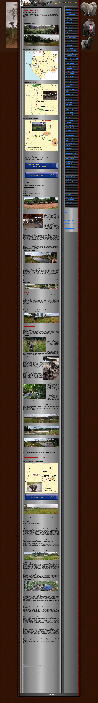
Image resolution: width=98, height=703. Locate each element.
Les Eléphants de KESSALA (71, 55)
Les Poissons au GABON (70, 158)
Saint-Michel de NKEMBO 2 (70, 199)
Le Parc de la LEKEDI (69, 27)
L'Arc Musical (68, 132)
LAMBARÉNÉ (68, 97)
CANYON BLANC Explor (71, 48)
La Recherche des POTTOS (70, 143)
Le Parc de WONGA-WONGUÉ (71, 181)
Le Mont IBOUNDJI (69, 104)
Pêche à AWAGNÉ (69, 194)
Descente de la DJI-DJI (70, 184)
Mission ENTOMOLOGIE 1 (70, 186)
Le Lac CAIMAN (69, 68)
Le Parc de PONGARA (69, 120)
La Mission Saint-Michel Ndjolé (71, 138)
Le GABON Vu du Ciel (69, 86)
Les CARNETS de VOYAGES (71, 9)
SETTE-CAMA (68, 81)
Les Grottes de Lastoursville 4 (71, 174)
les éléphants (55, 225)
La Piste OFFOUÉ (69, 169)
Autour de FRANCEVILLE (70, 32)
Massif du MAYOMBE (69, 94)
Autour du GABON (69, 19)
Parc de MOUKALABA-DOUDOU (71, 112)
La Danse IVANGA (69, 179)
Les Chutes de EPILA (70, 35)
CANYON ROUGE (70, 53)
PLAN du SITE (68, 12)
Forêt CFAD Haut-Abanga (70, 187)
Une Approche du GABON (70, 14)
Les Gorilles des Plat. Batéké (71, 168)
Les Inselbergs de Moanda (71, 71)
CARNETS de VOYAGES (69, 220)
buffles (55, 576)
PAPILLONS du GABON (69, 216)
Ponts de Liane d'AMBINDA (71, 50)
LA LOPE (67, 78)
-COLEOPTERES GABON (70, 218)
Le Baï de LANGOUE (69, 76)
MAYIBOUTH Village (69, 125)
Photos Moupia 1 (70, 60)
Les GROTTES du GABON (70, 89)
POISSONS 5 (68, 189)
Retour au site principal (69, 212)
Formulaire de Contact (69, 228)
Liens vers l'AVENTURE (70, 11)
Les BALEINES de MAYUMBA (71, 96)
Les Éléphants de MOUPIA (71, 58)
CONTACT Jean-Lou (69, 202)
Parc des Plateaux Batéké (70, 24)
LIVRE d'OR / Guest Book (70, 205)
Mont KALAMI (69, 45)
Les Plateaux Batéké (69, 22)
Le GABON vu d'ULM (69, 161)
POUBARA (69, 43)
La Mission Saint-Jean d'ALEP (71, 166)
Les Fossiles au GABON (70, 133)
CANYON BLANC (70, 40)
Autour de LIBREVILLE (70, 73)
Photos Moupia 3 (70, 61)
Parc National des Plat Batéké (71, 25)
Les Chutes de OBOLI (70, 63)
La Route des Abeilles (69, 79)
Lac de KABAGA (70, 47)
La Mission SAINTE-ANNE (70, 148)
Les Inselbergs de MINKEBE (70, 151)
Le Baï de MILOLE (69, 117)
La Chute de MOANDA (70, 66)
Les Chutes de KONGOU (70, 29)
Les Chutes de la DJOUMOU (71, 37)
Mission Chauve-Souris (70, 127)
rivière (31, 545)
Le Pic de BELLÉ (69, 30)
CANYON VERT (69, 42)
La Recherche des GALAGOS (71, 115)
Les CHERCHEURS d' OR (70, 102)
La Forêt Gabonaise (69, 107)
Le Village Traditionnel (69, 197)
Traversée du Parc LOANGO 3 (71, 176)
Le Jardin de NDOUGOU (70, 145)
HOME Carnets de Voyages (70, 7)
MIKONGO (67, 91)
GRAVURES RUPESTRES (70, 84)
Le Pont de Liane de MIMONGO (71, 135)
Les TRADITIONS (69, 99)
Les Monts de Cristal (69, 109)
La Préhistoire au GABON (70, 156)
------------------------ (69, 200)
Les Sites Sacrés (69, 163)
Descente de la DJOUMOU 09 (71, 182)
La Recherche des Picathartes (71, 130)
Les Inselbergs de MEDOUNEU (71, 153)
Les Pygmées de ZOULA (70, 140)
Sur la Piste (68, 17)
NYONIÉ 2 (67, 171)
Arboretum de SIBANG (70, 192)
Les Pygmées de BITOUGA (70, 164)
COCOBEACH (68, 122)
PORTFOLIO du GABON (69, 223)
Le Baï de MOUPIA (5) (69, 114)
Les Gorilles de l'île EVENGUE (71, 150)
